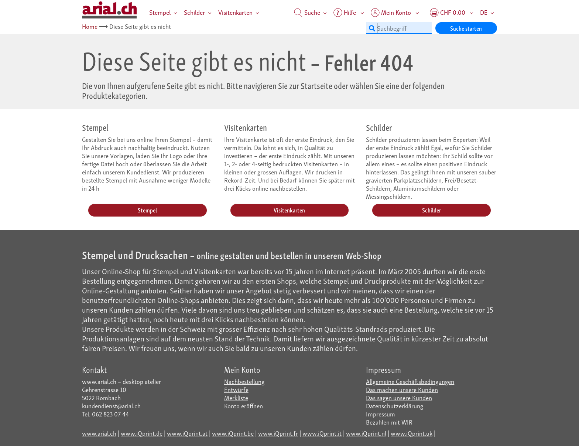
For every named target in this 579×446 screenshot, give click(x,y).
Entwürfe (236, 389)
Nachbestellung (244, 381)
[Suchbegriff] (399, 28)
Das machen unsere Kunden (402, 389)
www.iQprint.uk (411, 433)
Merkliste (236, 397)
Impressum (380, 414)
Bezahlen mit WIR (389, 422)
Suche (307, 12)
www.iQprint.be (233, 433)
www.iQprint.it (322, 433)
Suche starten (466, 28)
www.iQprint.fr (278, 433)
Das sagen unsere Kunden (399, 397)
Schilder (194, 12)
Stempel (160, 12)
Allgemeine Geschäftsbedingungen (410, 381)
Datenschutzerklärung (394, 406)
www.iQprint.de (141, 433)
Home (89, 26)
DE (483, 12)
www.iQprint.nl (366, 433)
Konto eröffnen (243, 406)
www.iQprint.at (187, 433)
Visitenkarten (235, 12)
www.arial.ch (99, 433)
